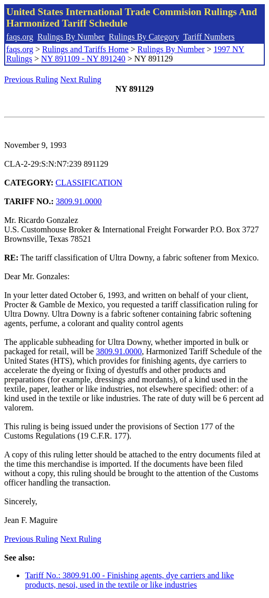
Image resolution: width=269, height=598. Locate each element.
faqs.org (19, 36)
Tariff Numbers (209, 36)
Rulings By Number (71, 36)
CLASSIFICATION (89, 182)
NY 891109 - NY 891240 (83, 58)
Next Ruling (81, 79)
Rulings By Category (144, 36)
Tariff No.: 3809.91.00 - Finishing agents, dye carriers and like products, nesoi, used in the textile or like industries (129, 580)
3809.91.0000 (79, 201)
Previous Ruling (31, 79)
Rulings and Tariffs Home (85, 49)
